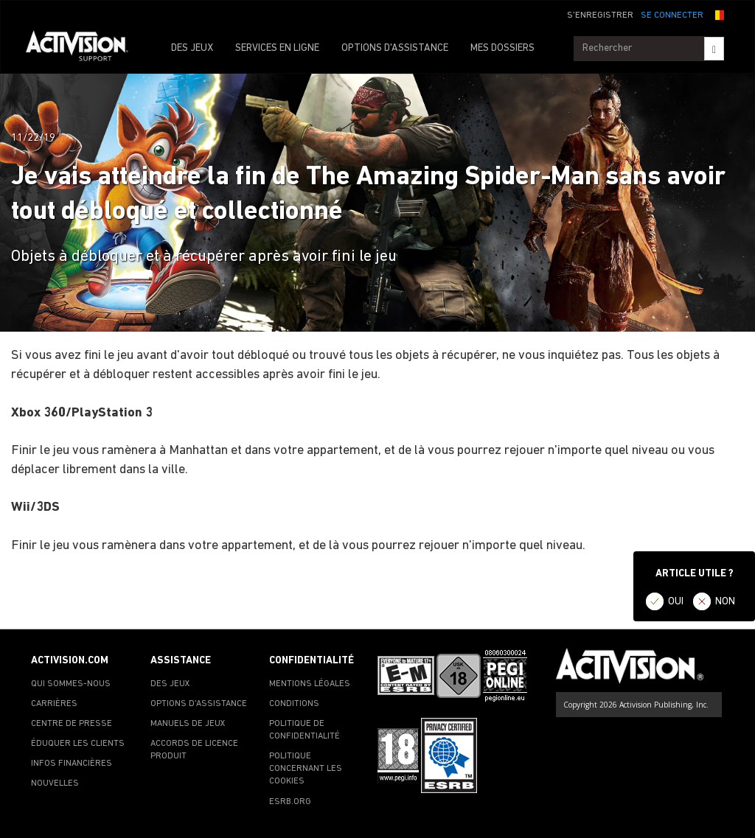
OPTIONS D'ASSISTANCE (394, 48)
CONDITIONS (294, 703)
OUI (675, 601)
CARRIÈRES (54, 703)
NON (725, 601)
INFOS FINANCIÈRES (71, 763)
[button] (717, 14)
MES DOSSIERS (502, 48)
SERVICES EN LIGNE (277, 48)
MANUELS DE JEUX (188, 723)
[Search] (714, 48)
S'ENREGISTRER (600, 15)
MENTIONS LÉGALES (309, 684)
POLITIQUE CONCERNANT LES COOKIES (305, 769)
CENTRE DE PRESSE (71, 723)
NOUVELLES (55, 783)
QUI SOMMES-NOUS (71, 684)
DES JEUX (192, 48)
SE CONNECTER (672, 15)
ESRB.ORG (290, 801)
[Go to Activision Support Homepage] (84, 48)
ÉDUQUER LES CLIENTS (78, 743)
